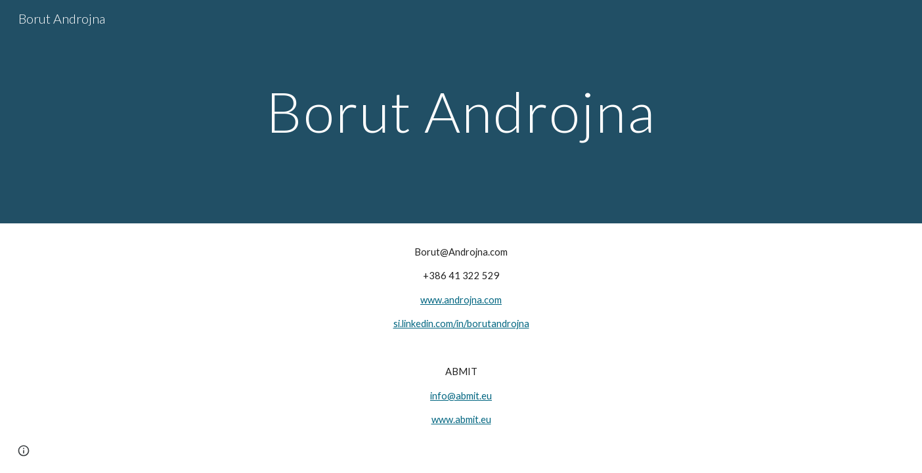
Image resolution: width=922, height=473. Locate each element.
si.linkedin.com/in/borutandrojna (461, 323)
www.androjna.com (461, 299)
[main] (461, 111)
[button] (23, 450)
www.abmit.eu (461, 419)
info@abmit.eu (461, 395)
